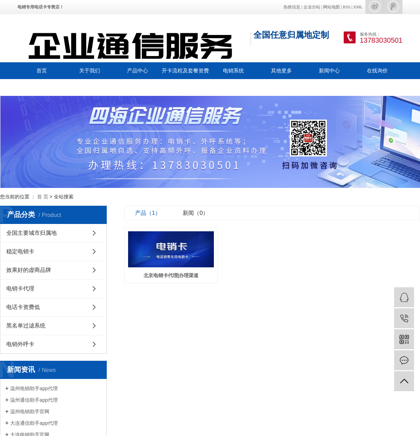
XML (358, 7)
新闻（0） (195, 213)
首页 (41, 70)
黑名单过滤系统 (26, 326)
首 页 (42, 196)
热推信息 (292, 7)
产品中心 (137, 70)
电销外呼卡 (20, 344)
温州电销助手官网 (29, 411)
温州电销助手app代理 (33, 388)
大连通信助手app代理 (33, 423)
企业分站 (311, 7)
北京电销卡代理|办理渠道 (172, 276)
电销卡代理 (20, 288)
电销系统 (233, 70)
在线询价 (377, 70)
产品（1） (148, 213)
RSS (346, 7)
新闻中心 (329, 70)
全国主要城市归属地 (31, 233)
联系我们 (41, 87)
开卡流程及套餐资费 (185, 70)
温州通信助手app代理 (33, 400)
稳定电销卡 (20, 251)
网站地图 (331, 7)
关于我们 (89, 70)
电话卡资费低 (23, 307)
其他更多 (281, 70)
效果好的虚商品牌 (28, 270)
